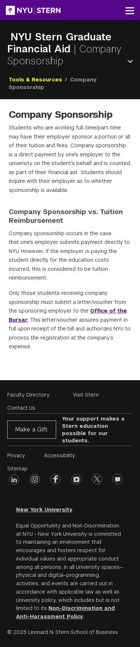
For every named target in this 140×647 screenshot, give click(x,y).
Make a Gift (31, 429)
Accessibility (59, 455)
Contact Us (21, 408)
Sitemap (17, 468)
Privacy (16, 455)
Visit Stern (86, 394)
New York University (44, 509)
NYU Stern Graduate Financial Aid (59, 43)
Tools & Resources (35, 79)
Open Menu (131, 61)
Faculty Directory (28, 394)
